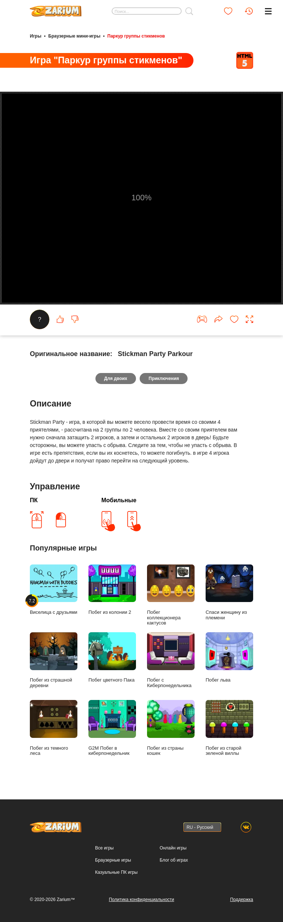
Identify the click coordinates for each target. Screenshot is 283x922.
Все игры (104, 848)
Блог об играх (174, 860)
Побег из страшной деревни (53, 660)
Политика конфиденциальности (141, 899)
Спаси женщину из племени (229, 592)
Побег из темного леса (53, 728)
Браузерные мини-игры (74, 36)
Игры (35, 36)
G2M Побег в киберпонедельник (112, 728)
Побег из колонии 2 (112, 589)
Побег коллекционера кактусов (171, 595)
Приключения (164, 378)
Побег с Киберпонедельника (171, 660)
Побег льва (229, 657)
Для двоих (115, 378)
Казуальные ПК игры (116, 872)
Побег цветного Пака (112, 657)
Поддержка (241, 899)
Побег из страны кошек (171, 728)
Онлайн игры (173, 848)
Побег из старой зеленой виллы (229, 728)
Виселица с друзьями (53, 589)
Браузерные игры (113, 860)
